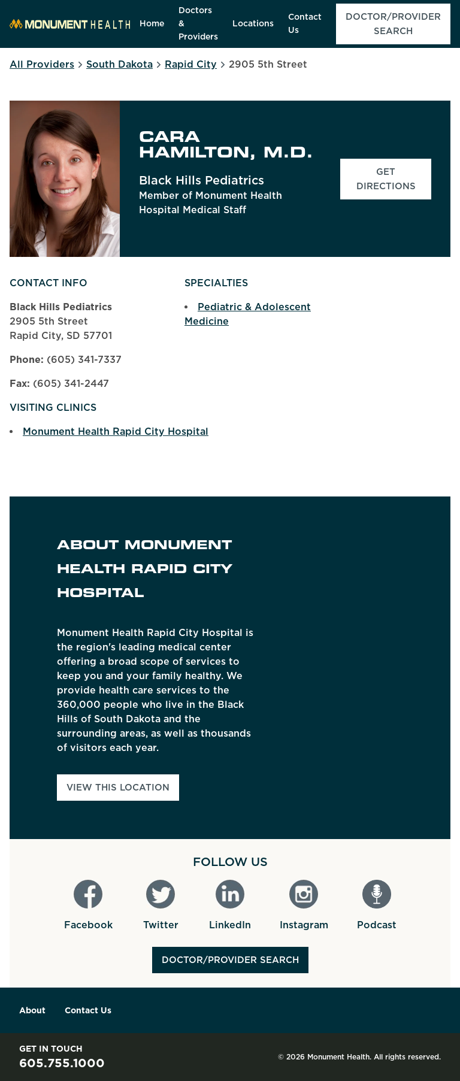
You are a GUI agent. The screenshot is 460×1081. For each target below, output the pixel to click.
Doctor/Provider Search (230, 960)
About (32, 1010)
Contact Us (88, 1010)
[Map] (363, 667)
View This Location (118, 787)
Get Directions (394, 179)
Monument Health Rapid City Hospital (115, 431)
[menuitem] (152, 24)
